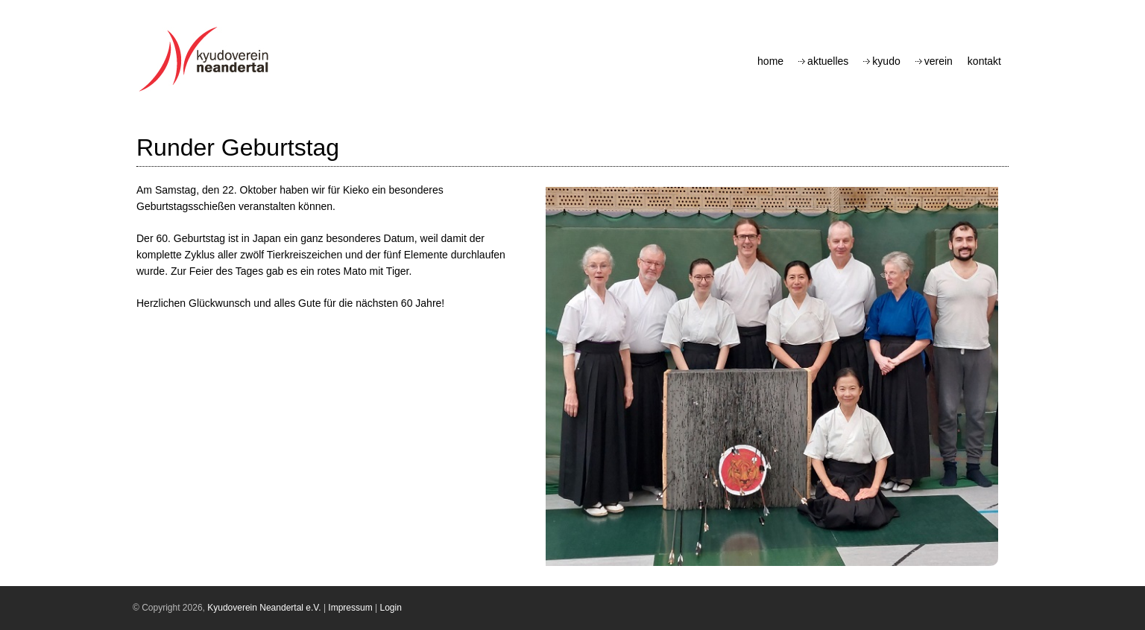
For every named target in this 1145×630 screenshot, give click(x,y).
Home (770, 61)
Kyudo (886, 61)
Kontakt (984, 61)
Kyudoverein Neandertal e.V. (264, 607)
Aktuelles (827, 61)
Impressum (350, 607)
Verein (938, 61)
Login (391, 607)
